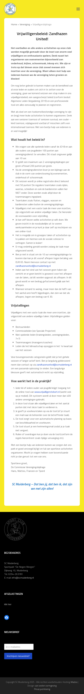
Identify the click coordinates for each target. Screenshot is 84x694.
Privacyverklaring (42, 689)
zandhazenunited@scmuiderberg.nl (33, 266)
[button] (78, 9)
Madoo (74, 682)
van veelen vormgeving (46, 685)
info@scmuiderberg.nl (23, 577)
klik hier (7, 604)
